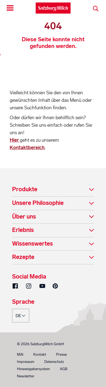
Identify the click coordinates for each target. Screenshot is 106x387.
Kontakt (39, 354)
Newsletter (25, 376)
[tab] (53, 190)
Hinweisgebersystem (33, 369)
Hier (15, 140)
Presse (61, 354)
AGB (63, 369)
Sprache (23, 302)
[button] (53, 190)
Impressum (25, 361)
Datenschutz (54, 361)
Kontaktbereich (27, 148)
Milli (20, 354)
